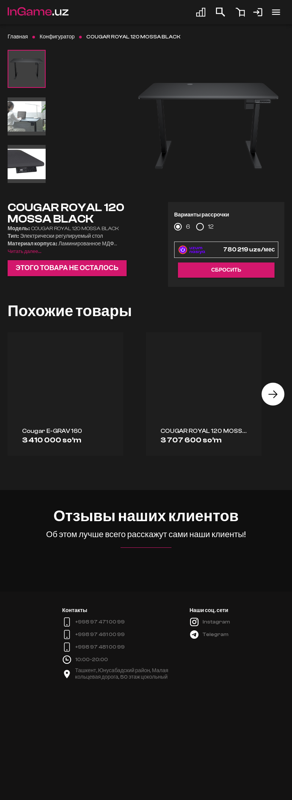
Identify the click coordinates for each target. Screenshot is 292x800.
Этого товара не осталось (67, 268)
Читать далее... (24, 251)
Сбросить (226, 270)
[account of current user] (276, 12)
